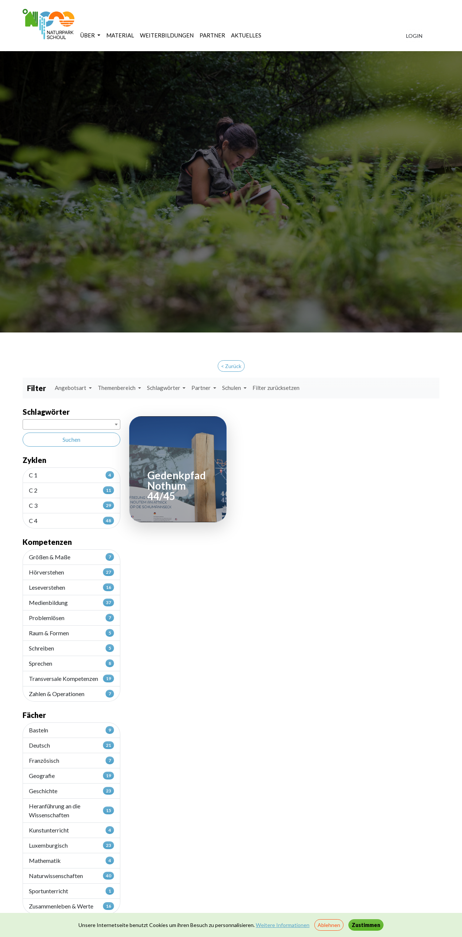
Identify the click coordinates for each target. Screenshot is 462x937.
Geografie (71, 775)
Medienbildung (71, 602)
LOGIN (414, 36)
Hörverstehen (71, 572)
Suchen (71, 439)
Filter (36, 388)
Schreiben (71, 648)
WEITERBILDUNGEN (167, 35)
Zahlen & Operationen (71, 693)
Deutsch (71, 745)
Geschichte (71, 790)
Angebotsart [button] (71, 387)
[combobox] (71, 424)
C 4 (71, 520)
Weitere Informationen (282, 925)
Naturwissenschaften (71, 875)
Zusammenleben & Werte (71, 906)
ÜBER (88, 35)
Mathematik (71, 860)
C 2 (71, 490)
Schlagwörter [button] (164, 387)
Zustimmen (366, 925)
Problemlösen (71, 617)
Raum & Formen (71, 632)
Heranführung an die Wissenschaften (71, 810)
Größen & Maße (71, 556)
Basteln (71, 730)
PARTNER (212, 35)
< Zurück (231, 366)
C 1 (71, 475)
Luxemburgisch (71, 845)
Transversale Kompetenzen (71, 678)
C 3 (71, 505)
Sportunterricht (71, 890)
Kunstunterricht (71, 830)
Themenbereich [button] (117, 387)
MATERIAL (120, 35)
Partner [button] (201, 387)
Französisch (71, 760)
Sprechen (71, 663)
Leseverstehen (71, 587)
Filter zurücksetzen (275, 387)
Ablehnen (329, 925)
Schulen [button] (232, 387)
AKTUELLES (246, 35)
